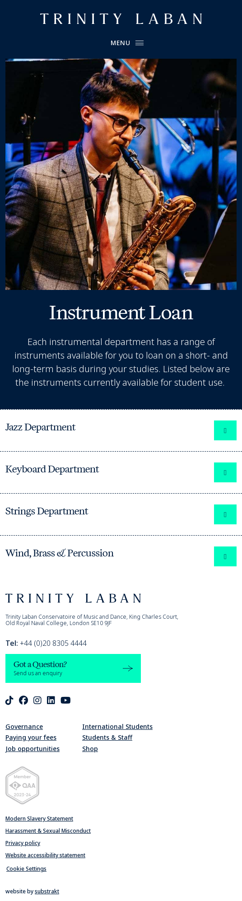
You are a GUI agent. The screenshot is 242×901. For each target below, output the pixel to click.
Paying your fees (30, 737)
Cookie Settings (26, 869)
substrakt (47, 891)
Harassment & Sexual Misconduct (48, 831)
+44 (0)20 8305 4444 (46, 643)
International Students (117, 726)
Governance (24, 726)
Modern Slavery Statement (39, 818)
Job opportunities (32, 748)
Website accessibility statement (45, 855)
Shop (90, 748)
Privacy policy (22, 843)
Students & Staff (107, 737)
